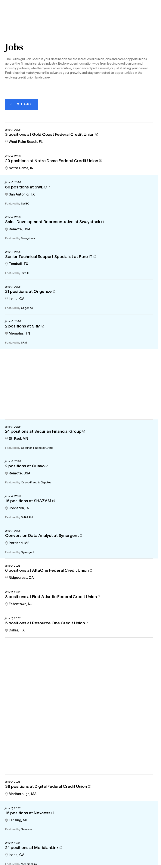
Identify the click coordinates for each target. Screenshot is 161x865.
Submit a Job (21, 104)
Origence (27, 308)
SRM (24, 342)
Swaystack (28, 238)
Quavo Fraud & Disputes (36, 482)
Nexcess (26, 829)
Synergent (27, 552)
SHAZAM (27, 517)
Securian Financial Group (37, 447)
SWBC (25, 203)
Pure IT (25, 273)
